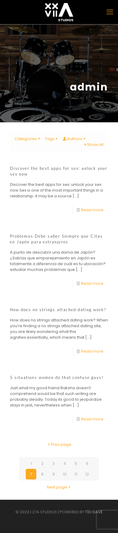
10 (65, 474)
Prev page (59, 444)
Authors (74, 139)
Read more (92, 210)
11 (76, 474)
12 (87, 474)
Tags (51, 139)
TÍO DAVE (94, 512)
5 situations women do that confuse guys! (57, 377)
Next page (59, 487)
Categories (28, 139)
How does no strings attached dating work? (58, 309)
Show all (93, 144)
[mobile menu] (110, 12)
